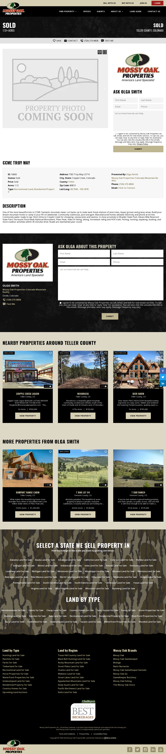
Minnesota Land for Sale (70, 570)
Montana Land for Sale (149, 570)
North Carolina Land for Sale (74, 576)
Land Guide (135, 11)
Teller (71, 181)
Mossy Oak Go (120, 673)
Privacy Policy (142, 144)
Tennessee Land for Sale (117, 582)
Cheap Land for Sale (57, 609)
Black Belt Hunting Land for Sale (74, 658)
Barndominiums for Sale (13, 609)
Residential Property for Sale (114, 615)
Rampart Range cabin (27, 491)
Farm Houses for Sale (107, 609)
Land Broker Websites (94, 737)
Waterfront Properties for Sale (120, 621)
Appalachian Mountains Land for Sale (76, 680)
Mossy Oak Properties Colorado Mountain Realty (135, 179)
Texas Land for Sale (143, 582)
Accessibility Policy (100, 733)
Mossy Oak (118, 654)
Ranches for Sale (37, 615)
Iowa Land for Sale (94, 565)
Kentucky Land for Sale (141, 565)
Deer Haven (138, 393)
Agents (101, 11)
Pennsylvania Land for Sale (26, 582)
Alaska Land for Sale (45, 559)
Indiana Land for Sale (71, 565)
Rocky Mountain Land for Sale (73, 662)
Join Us (143, 3)
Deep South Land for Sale (71, 684)
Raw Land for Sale (58, 615)
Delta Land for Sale (67, 691)
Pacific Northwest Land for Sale (74, 687)
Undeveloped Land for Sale (63, 621)
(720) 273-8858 (126, 184)
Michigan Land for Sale (43, 570)
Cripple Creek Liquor (27, 393)
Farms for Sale (128, 609)
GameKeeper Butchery (124, 676)
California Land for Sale (95, 559)
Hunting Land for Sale (15, 615)
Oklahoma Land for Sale (125, 576)
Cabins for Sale (36, 609)
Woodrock (83, 393)
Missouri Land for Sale (123, 570)
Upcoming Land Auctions (15, 691)
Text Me (9, 304)
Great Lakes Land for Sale (71, 676)
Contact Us (154, 11)
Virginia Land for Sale (41, 587)
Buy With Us (128, 3)
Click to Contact (126, 187)
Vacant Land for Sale (90, 621)
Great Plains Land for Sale (71, 665)
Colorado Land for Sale (121, 559)
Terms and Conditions (67, 733)
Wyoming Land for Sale (123, 587)
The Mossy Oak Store (124, 684)
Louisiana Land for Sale (17, 570)
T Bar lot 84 (83, 491)
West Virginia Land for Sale (68, 587)
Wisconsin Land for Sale (97, 587)
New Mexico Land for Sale (44, 576)
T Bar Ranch (138, 491)
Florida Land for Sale (146, 559)
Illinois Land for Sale (48, 565)
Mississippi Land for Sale (97, 570)
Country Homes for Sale (82, 609)
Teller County (144, 30)
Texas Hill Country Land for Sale (74, 654)
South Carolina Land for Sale (57, 582)
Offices (87, 11)
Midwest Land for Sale (69, 673)
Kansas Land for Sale (116, 565)
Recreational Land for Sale (83, 615)
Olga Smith (132, 174)
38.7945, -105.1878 (79, 189)
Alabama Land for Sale (21, 559)
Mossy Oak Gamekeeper (125, 658)
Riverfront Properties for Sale (147, 615)
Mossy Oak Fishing (122, 680)
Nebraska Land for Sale (16, 576)
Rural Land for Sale (14, 621)
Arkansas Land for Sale (69, 559)
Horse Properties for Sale (151, 609)
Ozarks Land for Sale (68, 669)
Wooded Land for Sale (150, 621)
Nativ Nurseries (121, 665)
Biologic (117, 662)
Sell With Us (109, 3)
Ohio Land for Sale (101, 576)
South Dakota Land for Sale (88, 582)
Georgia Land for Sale (24, 565)
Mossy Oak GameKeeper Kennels (129, 669)
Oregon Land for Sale (150, 576)
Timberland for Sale (37, 621)
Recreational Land (23, 189)
